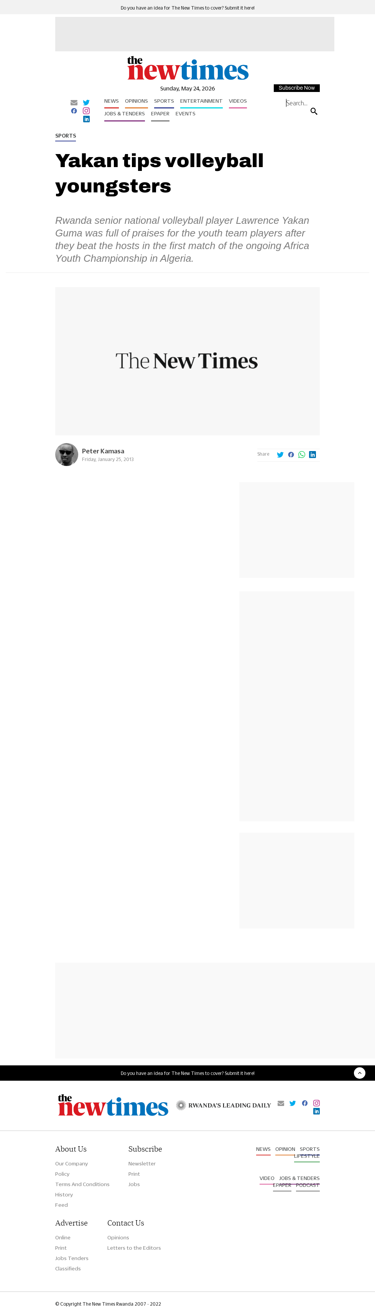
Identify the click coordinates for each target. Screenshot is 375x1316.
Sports (164, 101)
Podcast (308, 1185)
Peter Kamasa (103, 451)
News (111, 101)
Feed (61, 1205)
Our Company (71, 1163)
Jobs (134, 1184)
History (64, 1194)
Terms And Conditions (82, 1184)
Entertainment (201, 101)
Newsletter (142, 1163)
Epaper (160, 113)
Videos (238, 101)
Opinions (136, 101)
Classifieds (68, 1268)
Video (267, 1178)
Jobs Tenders (72, 1258)
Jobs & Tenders (124, 113)
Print (134, 1174)
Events (186, 113)
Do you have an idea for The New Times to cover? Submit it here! (188, 7)
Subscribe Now (297, 88)
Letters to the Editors (134, 1248)
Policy (62, 1174)
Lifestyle (307, 1156)
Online (63, 1237)
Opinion (285, 1149)
